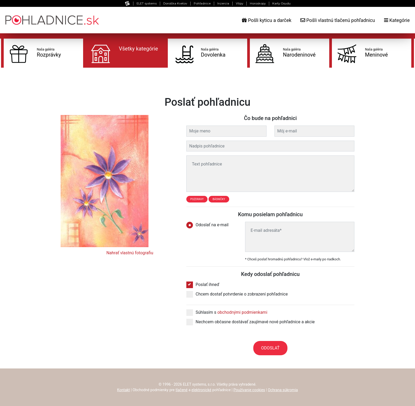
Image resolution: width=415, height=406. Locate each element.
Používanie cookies (249, 390)
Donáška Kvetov (175, 3)
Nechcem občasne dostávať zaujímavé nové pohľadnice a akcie (250, 322)
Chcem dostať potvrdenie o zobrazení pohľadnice (237, 294)
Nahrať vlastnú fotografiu (129, 252)
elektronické (201, 390)
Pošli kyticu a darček (266, 20)
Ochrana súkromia (283, 390)
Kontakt (123, 390)
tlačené (181, 390)
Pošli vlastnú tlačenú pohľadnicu (337, 20)
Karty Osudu (281, 3)
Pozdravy (197, 199)
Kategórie (397, 20)
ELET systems (147, 3)
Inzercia (223, 3)
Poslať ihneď (202, 285)
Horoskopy (258, 3)
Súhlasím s (226, 312)
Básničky (219, 199)
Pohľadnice (202, 3)
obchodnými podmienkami (242, 312)
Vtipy (239, 3)
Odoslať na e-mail (209, 225)
